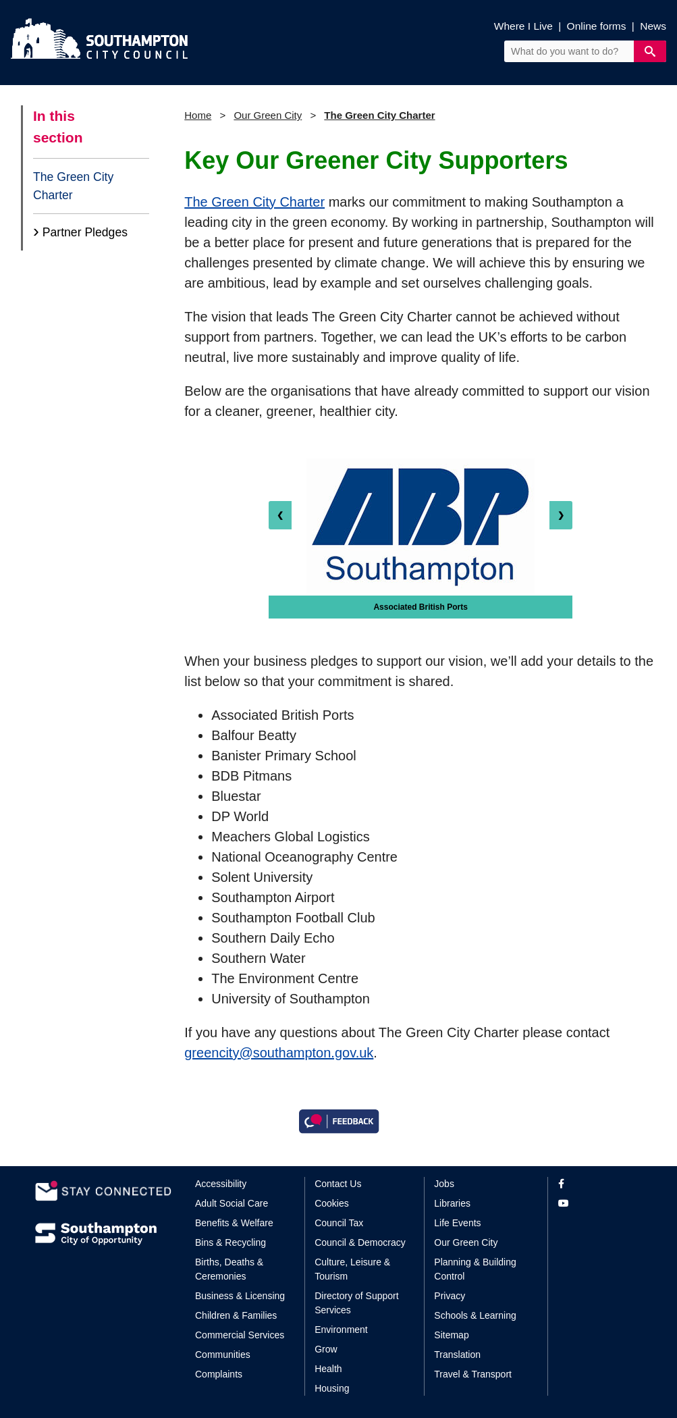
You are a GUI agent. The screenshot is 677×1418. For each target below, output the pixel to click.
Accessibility (220, 1183)
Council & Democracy (360, 1242)
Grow (326, 1349)
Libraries (452, 1203)
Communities (222, 1354)
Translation (457, 1354)
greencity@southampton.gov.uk (278, 1052)
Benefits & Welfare (234, 1222)
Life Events (457, 1222)
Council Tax (339, 1222)
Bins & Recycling (230, 1242)
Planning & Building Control (475, 1269)
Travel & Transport (473, 1374)
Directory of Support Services (357, 1302)
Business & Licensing (240, 1295)
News (653, 26)
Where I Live (523, 26)
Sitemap (451, 1335)
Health (328, 1368)
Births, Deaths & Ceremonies (229, 1269)
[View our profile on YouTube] (600, 1204)
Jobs (444, 1183)
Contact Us (338, 1183)
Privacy (449, 1295)
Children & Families (236, 1315)
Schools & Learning (475, 1315)
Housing (332, 1388)
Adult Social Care (231, 1203)
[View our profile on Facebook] (600, 1184)
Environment (341, 1329)
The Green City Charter (73, 185)
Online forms (596, 26)
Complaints (218, 1374)
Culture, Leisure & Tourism (352, 1269)
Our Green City (268, 115)
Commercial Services (239, 1335)
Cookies (332, 1203)
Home (197, 115)
